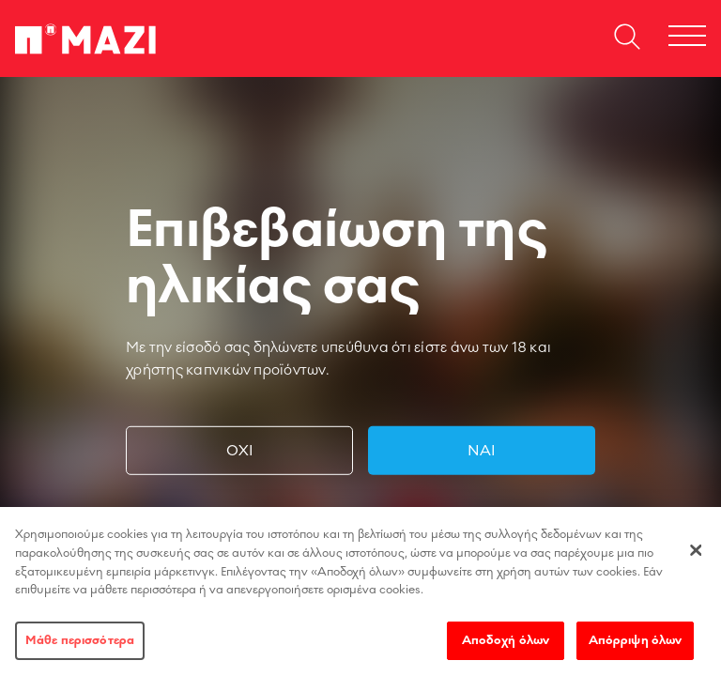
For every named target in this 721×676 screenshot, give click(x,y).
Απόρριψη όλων (636, 646)
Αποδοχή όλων (506, 646)
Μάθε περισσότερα (79, 646)
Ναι (482, 450)
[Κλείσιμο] (695, 556)
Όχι (239, 450)
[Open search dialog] (627, 38)
